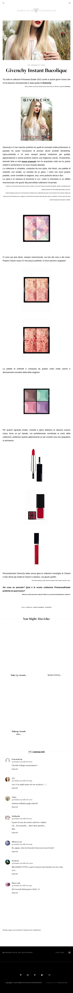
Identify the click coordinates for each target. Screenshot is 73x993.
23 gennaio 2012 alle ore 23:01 (22, 885)
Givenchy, (29, 607)
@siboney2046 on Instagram (18, 952)
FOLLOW (63, 952)
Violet (14, 797)
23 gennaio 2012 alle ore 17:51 (22, 819)
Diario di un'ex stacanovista (29, 983)
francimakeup (17, 759)
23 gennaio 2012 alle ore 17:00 (22, 800)
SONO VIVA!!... (54, 675)
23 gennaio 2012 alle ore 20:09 (22, 863)
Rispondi (15, 769)
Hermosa (15, 861)
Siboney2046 (17, 842)
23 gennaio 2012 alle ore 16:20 (22, 762)
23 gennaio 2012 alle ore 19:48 (22, 844)
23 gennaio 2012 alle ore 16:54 (22, 781)
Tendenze (48, 607)
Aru (13, 778)
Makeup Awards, (38, 607)
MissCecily (16, 883)
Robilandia (16, 816)
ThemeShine (62, 982)
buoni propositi (29, 161)
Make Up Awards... (19, 675)
